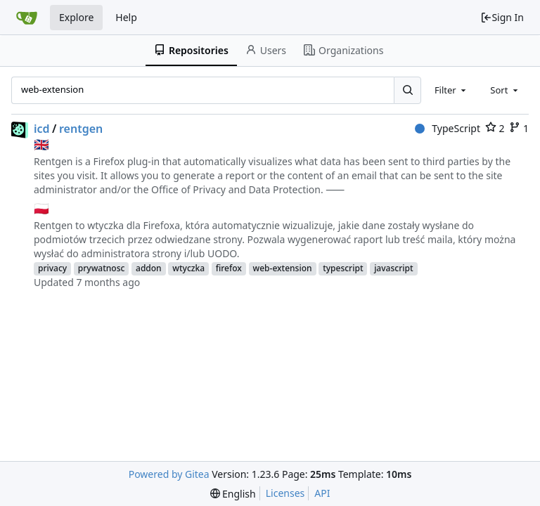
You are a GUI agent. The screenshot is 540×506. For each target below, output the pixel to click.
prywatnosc (101, 268)
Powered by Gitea (169, 474)
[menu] (233, 493)
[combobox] (451, 90)
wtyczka (188, 268)
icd (42, 129)
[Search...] (407, 90)
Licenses (285, 493)
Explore (76, 17)
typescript (343, 268)
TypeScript (447, 128)
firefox (229, 268)
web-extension (282, 268)
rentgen (81, 129)
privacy (52, 268)
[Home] (26, 17)
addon (149, 268)
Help (126, 17)
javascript (393, 268)
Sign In (502, 17)
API (322, 493)
